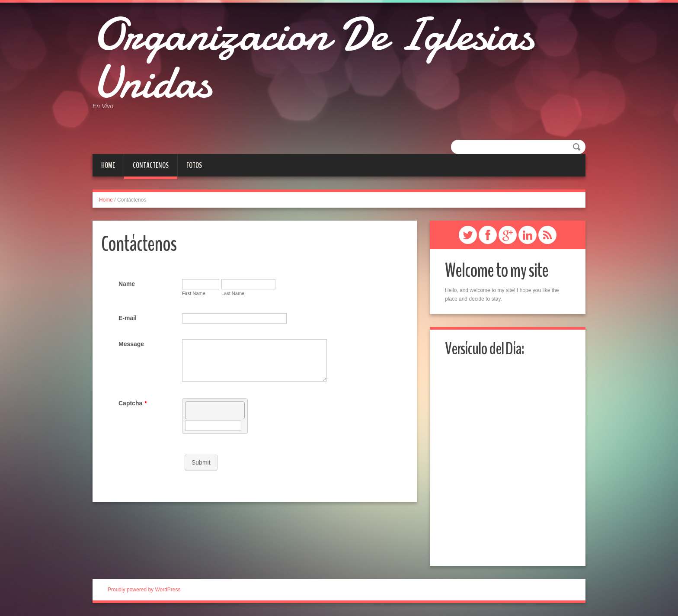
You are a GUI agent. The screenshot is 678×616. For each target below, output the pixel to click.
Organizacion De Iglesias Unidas (313, 58)
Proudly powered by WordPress (144, 590)
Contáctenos (151, 165)
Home (108, 165)
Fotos (194, 165)
